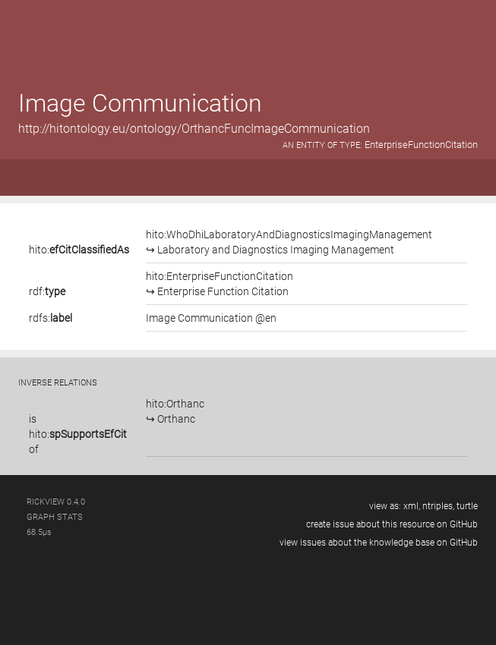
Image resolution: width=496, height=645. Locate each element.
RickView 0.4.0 (56, 502)
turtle (467, 506)
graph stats (55, 517)
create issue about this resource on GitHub (392, 524)
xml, (411, 506)
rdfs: (50, 318)
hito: (79, 250)
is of (78, 434)
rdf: (47, 291)
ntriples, (438, 506)
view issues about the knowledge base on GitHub (379, 542)
